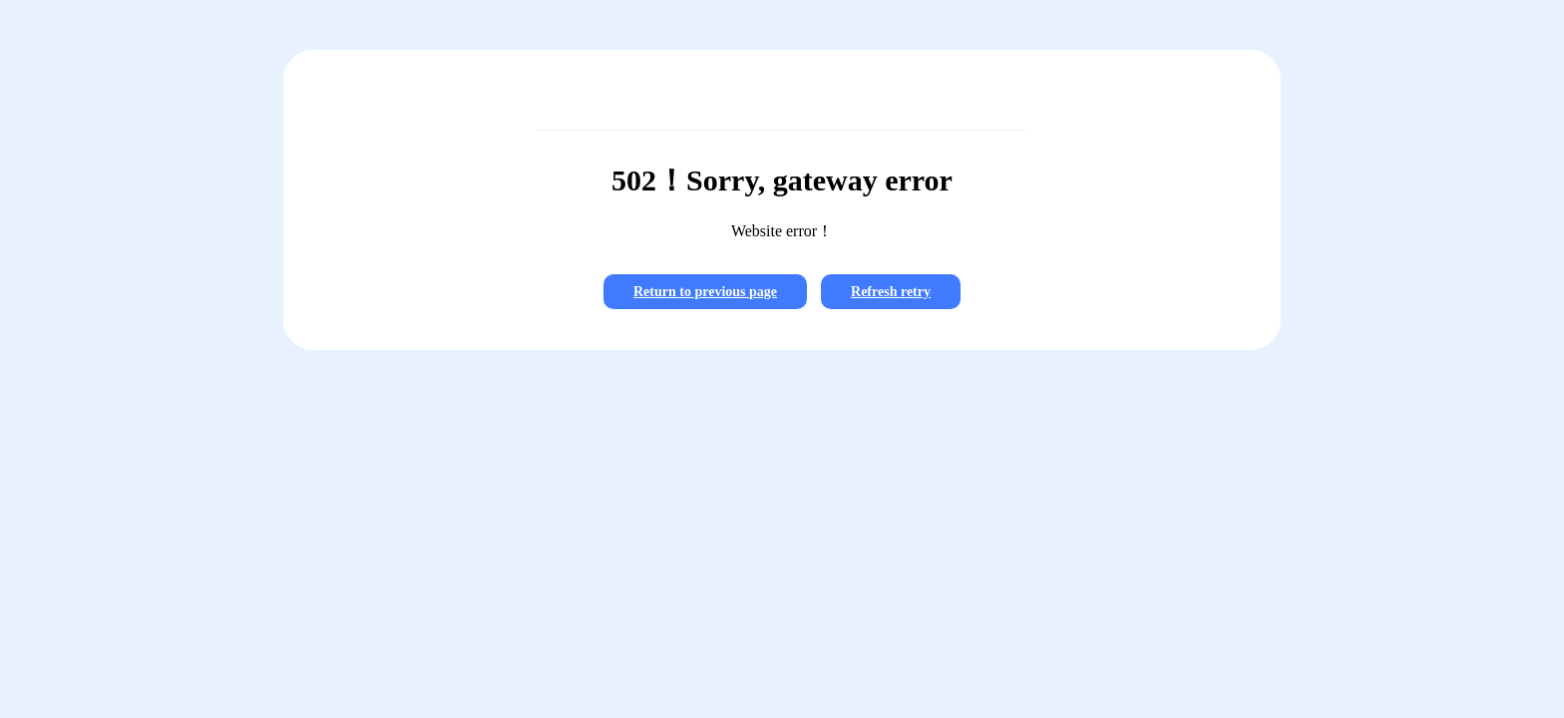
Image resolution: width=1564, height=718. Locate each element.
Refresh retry (891, 291)
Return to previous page (705, 291)
